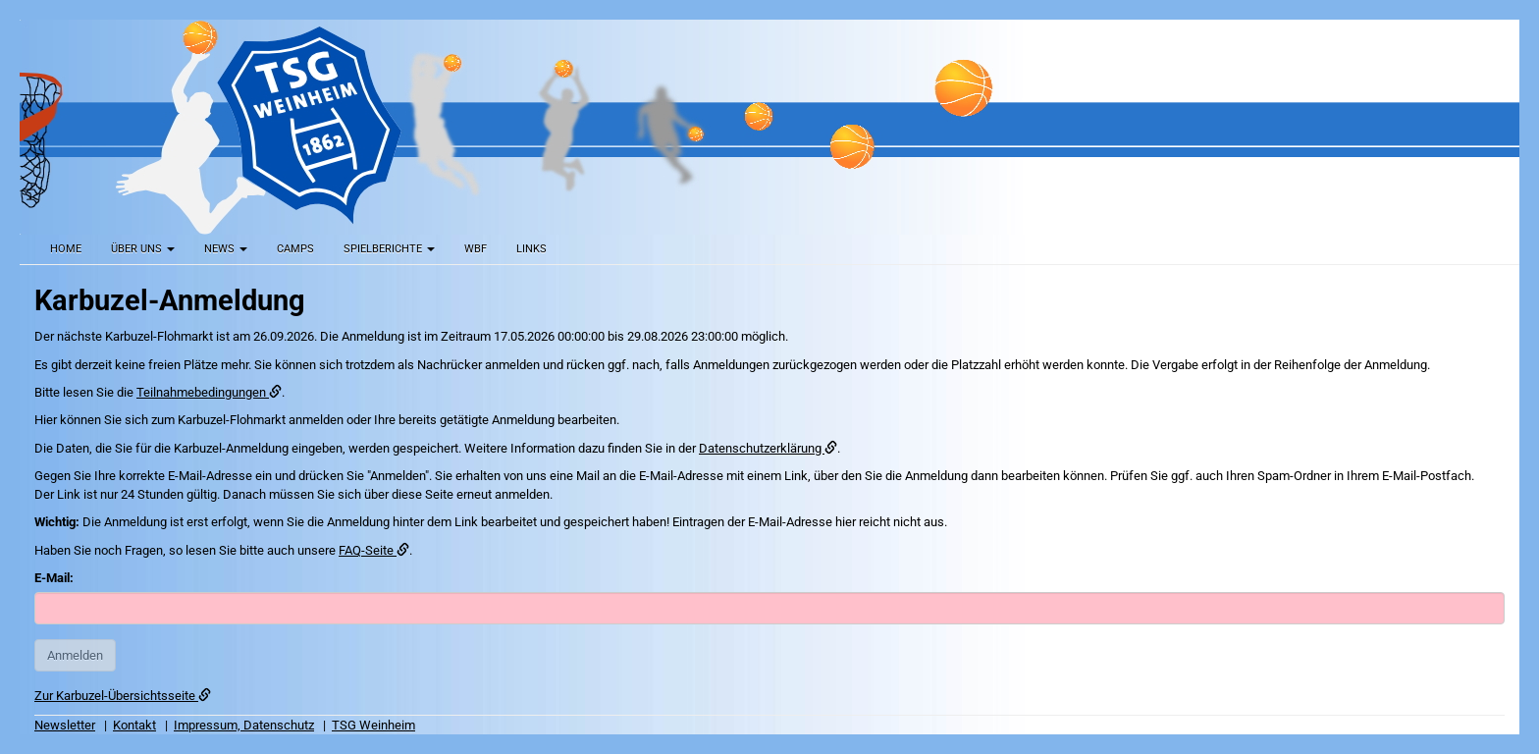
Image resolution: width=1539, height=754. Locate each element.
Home (65, 248)
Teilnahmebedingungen (209, 392)
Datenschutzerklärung (768, 448)
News (225, 248)
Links (531, 248)
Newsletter (64, 725)
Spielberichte (389, 248)
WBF (475, 248)
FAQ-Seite (374, 550)
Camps (295, 248)
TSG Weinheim (373, 725)
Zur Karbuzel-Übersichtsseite (122, 695)
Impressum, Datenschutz (244, 725)
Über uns (143, 248)
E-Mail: (54, 577)
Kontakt (134, 725)
